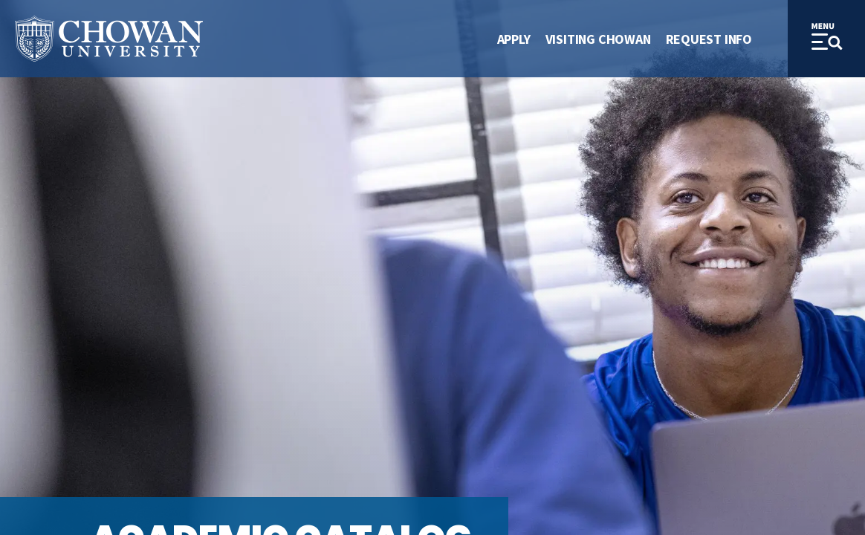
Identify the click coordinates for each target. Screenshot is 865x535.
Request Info (709, 39)
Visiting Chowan (598, 39)
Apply (514, 39)
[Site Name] (109, 39)
